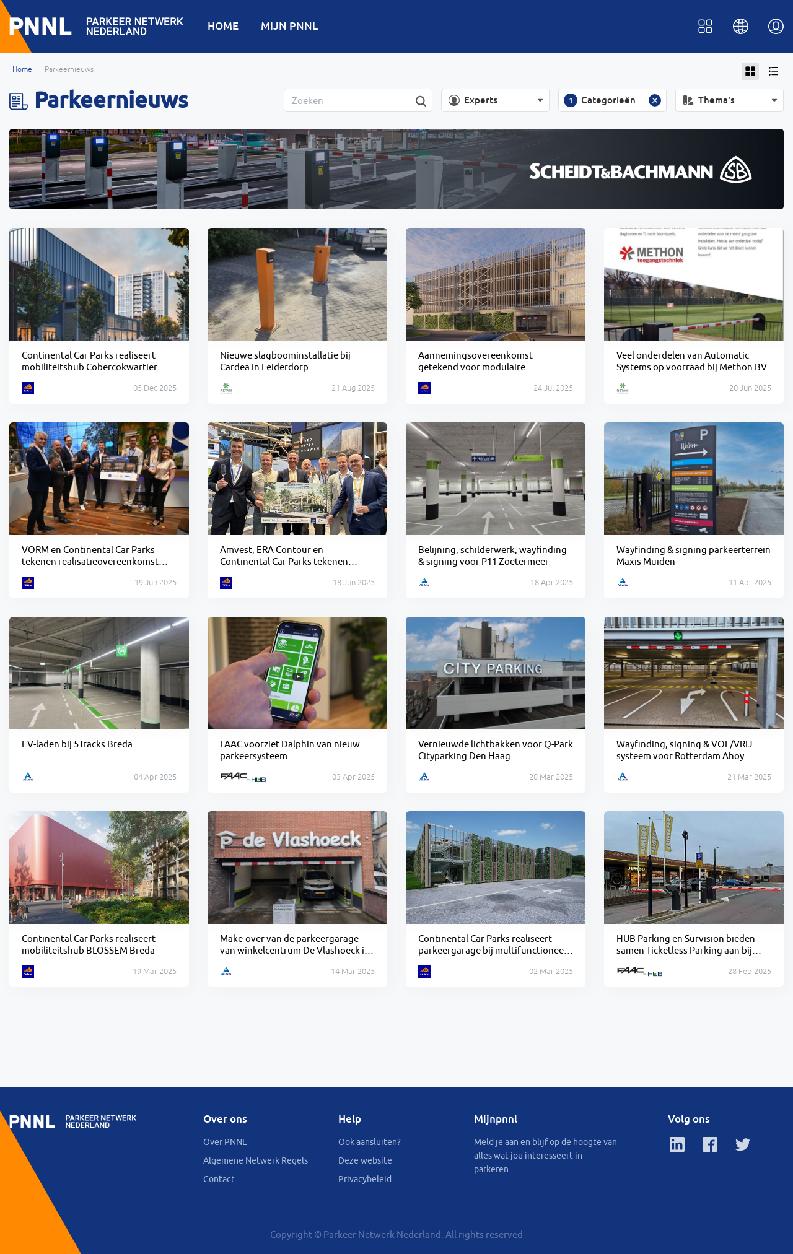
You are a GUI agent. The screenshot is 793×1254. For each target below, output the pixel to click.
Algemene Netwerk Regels (255, 1160)
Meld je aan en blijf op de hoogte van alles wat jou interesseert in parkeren (545, 1155)
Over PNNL (225, 1142)
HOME (223, 25)
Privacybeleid (365, 1179)
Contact (219, 1179)
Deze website (365, 1160)
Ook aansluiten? (369, 1142)
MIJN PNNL (289, 25)
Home (22, 69)
